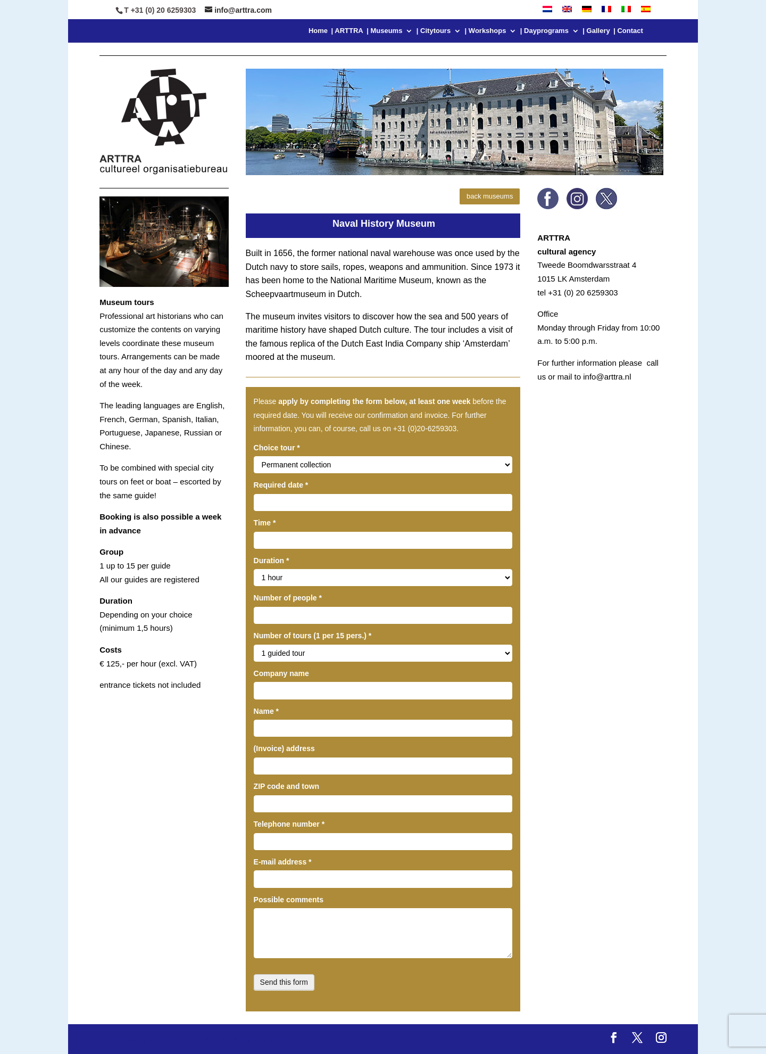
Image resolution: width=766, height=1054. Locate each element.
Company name (281, 673)
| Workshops (485, 31)
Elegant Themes (182, 1038)
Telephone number (289, 824)
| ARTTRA (347, 31)
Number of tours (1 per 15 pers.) (313, 635)
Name (266, 711)
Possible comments (289, 899)
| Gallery (596, 31)
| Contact (628, 31)
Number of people (288, 598)
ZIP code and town (286, 786)
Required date (281, 485)
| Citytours (434, 31)
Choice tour (277, 447)
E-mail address (283, 862)
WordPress (291, 1038)
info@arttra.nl (607, 376)
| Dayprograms (544, 31)
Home (318, 31)
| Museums (384, 31)
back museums (490, 196)
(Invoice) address (284, 748)
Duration (271, 560)
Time (265, 522)
